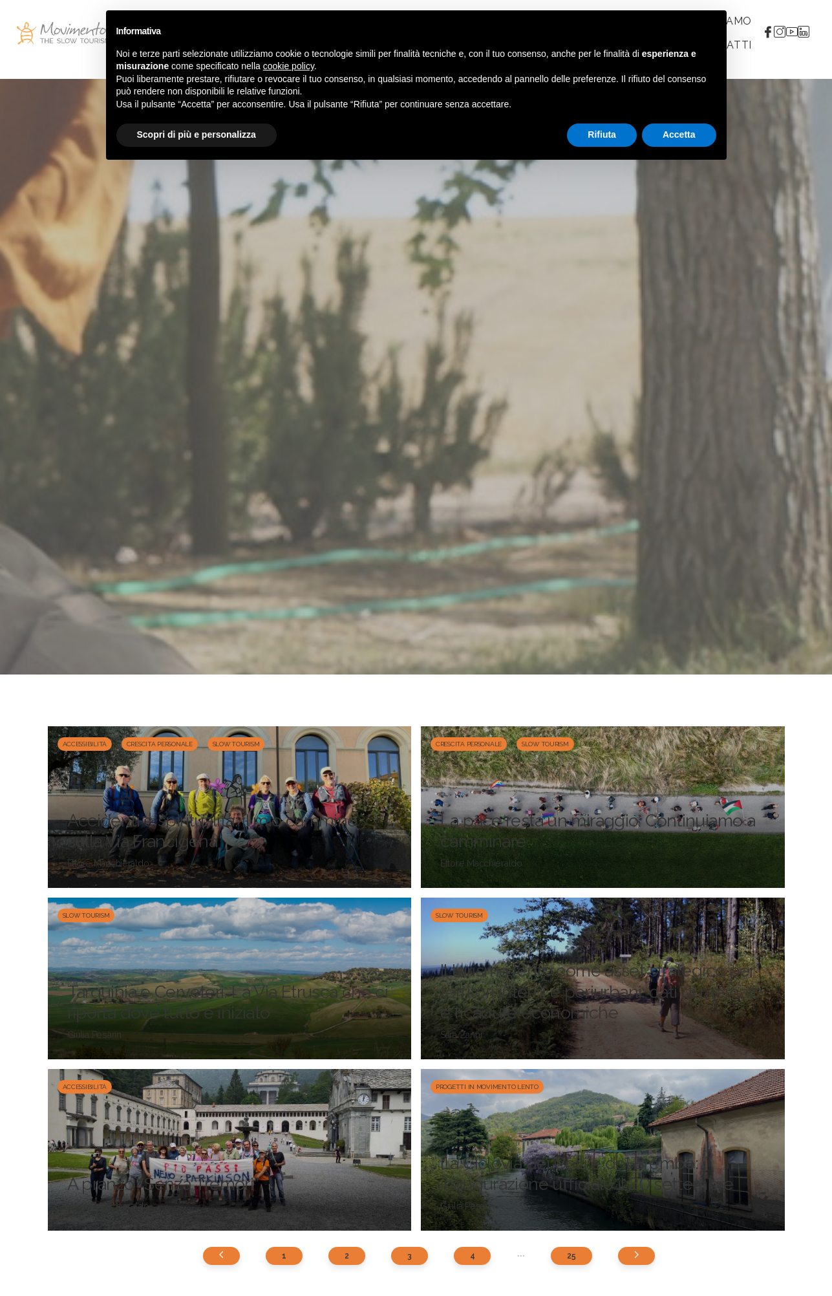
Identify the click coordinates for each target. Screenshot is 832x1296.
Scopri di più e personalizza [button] (196, 134)
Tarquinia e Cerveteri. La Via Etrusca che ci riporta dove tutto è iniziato (228, 1002)
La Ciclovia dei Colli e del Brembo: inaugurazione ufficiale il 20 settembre (587, 1173)
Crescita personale (160, 744)
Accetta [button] (679, 134)
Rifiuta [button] (602, 134)
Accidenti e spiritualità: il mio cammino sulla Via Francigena (212, 830)
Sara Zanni (461, 1035)
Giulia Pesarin (94, 1035)
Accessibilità (85, 744)
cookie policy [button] (288, 66)
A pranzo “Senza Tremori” (163, 1184)
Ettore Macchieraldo (108, 863)
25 (571, 1255)
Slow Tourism (236, 744)
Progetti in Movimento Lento (487, 1086)
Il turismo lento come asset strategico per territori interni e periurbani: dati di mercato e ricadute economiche (601, 991)
